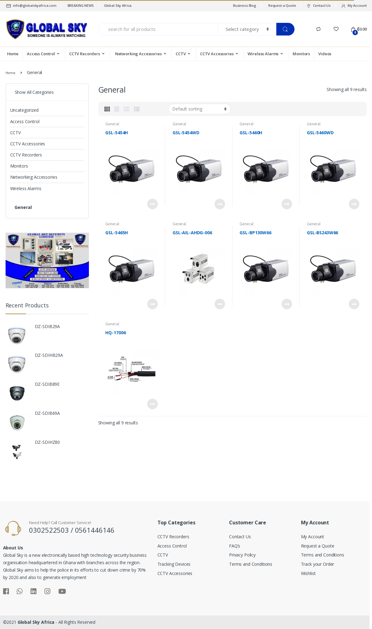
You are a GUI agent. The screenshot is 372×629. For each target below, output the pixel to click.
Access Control (41, 53)
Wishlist (308, 573)
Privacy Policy (242, 555)
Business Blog (244, 5)
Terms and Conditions (250, 564)
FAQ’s (234, 546)
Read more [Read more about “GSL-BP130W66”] (286, 304)
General (112, 124)
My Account (353, 5)
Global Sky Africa (118, 5)
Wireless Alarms (263, 53)
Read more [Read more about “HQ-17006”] (152, 404)
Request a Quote (282, 5)
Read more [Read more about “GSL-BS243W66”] (353, 304)
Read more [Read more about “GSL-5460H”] (286, 204)
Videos (324, 53)
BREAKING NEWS (80, 5)
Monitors (301, 53)
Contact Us (318, 5)
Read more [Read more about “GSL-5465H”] (152, 304)
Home (13, 53)
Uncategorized (24, 110)
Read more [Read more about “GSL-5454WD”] (219, 204)
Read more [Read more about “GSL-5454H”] (152, 204)
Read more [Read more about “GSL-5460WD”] (353, 204)
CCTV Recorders (84, 53)
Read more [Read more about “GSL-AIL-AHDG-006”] (219, 304)
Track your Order (317, 564)
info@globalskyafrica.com (31, 5)
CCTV (181, 53)
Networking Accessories (138, 53)
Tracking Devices (174, 564)
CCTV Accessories (217, 53)
